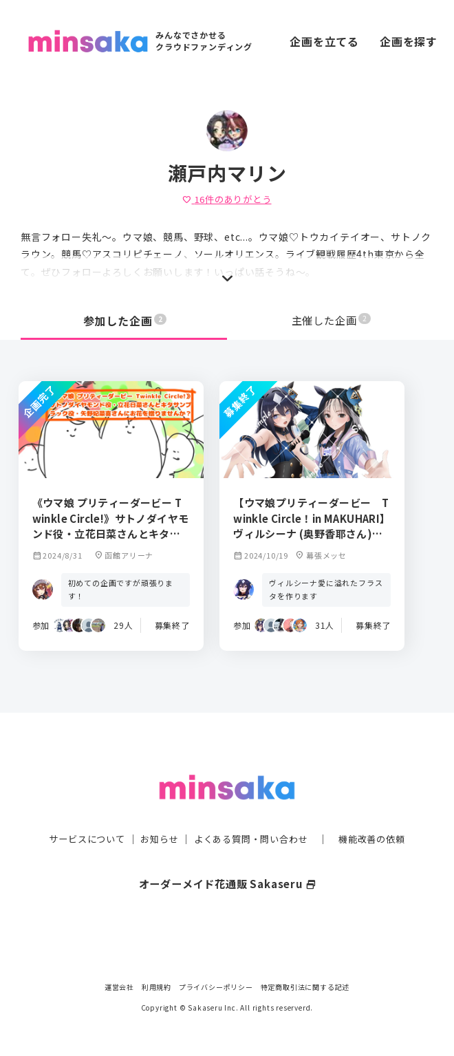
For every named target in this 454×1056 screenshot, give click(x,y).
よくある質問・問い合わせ (252, 821)
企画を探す (408, 41)
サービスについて (79, 821)
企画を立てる (324, 41)
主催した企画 (332, 320)
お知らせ (156, 821)
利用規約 (156, 987)
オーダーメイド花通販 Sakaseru (227, 866)
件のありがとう (226, 199)
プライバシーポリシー (216, 987)
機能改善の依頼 (379, 821)
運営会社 (119, 987)
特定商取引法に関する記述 (305, 987)
